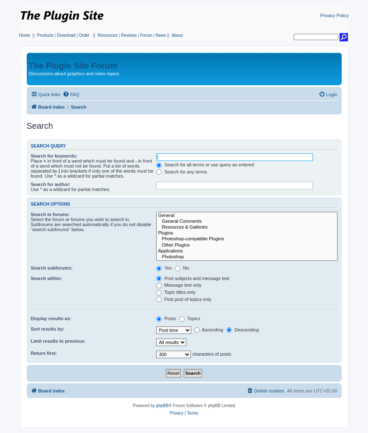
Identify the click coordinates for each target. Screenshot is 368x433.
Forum (146, 35)
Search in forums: (50, 214)
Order (84, 35)
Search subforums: (52, 267)
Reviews (129, 35)
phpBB (162, 405)
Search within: (46, 278)
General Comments (246, 221)
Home (24, 35)
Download (66, 35)
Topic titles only (175, 292)
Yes (164, 267)
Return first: (44, 353)
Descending (242, 329)
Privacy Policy (334, 15)
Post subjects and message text (192, 278)
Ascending (208, 329)
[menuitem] (71, 94)
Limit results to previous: (58, 341)
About (177, 35)
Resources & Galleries (246, 227)
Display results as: (51, 318)
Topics (189, 318)
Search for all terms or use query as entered (205, 164)
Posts (166, 318)
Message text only (178, 285)
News (161, 35)
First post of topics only (183, 299)
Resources (107, 35)
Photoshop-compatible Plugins (246, 239)
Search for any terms (181, 171)
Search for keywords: (54, 155)
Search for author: (51, 184)
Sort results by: (48, 328)
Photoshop (246, 257)
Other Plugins (246, 245)
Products (45, 35)
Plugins (246, 233)
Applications (246, 251)
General (246, 216)
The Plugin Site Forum (73, 65)
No (182, 267)
